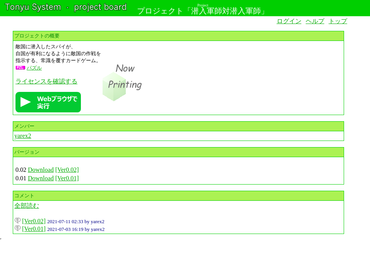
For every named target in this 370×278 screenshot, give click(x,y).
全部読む (26, 205)
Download (41, 169)
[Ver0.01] (67, 178)
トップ (338, 21)
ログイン (289, 21)
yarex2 (22, 135)
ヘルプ (315, 21)
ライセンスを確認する (46, 81)
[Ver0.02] (67, 169)
